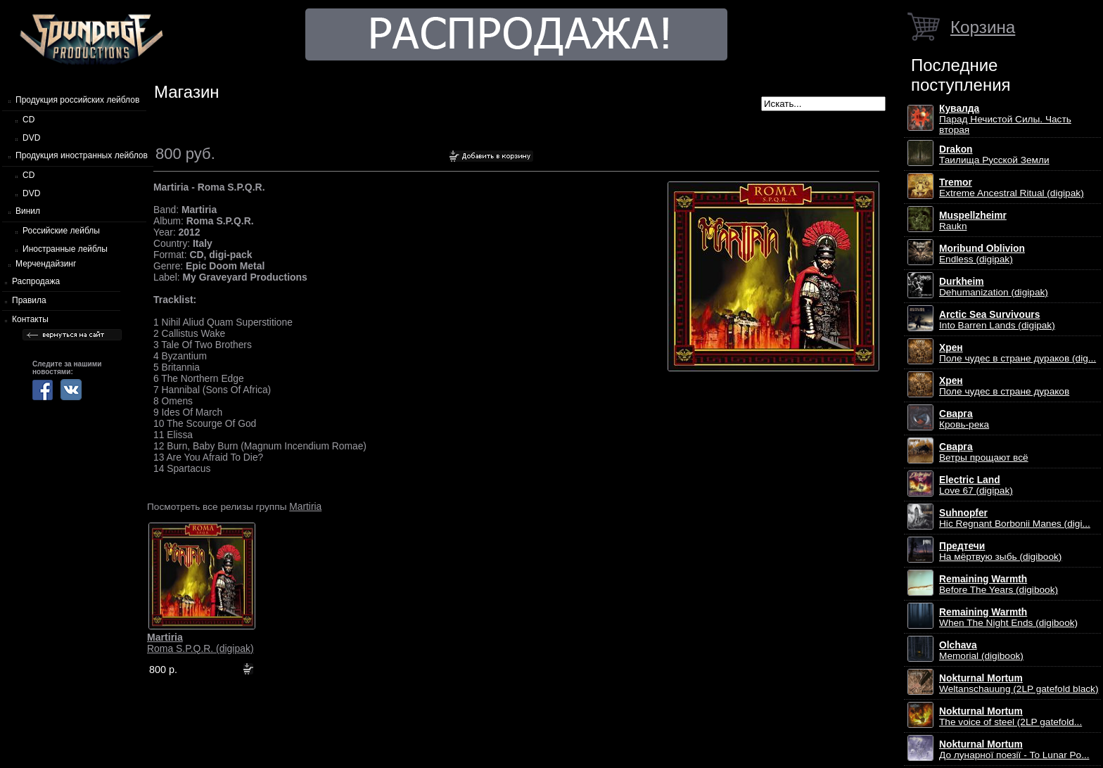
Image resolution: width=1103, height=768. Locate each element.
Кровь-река (964, 419)
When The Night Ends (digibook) (1008, 617)
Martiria (305, 506)
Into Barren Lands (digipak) (997, 320)
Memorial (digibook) (981, 650)
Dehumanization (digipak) (993, 286)
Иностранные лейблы (65, 249)
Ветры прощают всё (983, 452)
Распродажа (36, 281)
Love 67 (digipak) (976, 485)
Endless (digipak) (982, 253)
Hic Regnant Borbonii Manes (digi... (1014, 518)
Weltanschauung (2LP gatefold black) (1019, 683)
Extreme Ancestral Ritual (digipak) (1011, 187)
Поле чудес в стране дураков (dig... (1017, 353)
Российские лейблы (61, 231)
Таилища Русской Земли (994, 154)
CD (28, 119)
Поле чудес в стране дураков (1004, 386)
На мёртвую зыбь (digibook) (1000, 551)
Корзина (982, 27)
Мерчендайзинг (45, 264)
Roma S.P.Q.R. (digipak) (200, 643)
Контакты (30, 319)
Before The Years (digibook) (998, 584)
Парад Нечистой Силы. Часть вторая (1005, 119)
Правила (29, 300)
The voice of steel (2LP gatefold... (1010, 716)
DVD (31, 138)
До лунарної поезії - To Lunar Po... (1014, 749)
